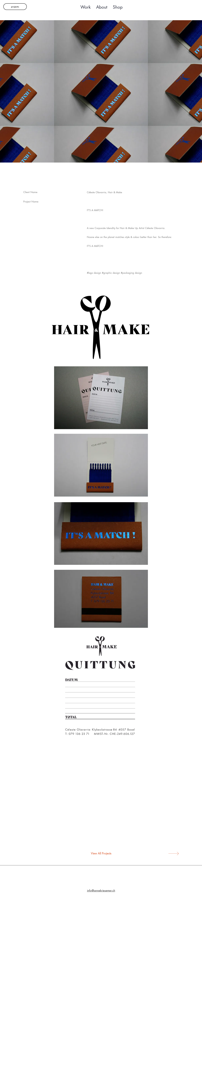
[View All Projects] (101, 853)
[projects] (15, 6)
